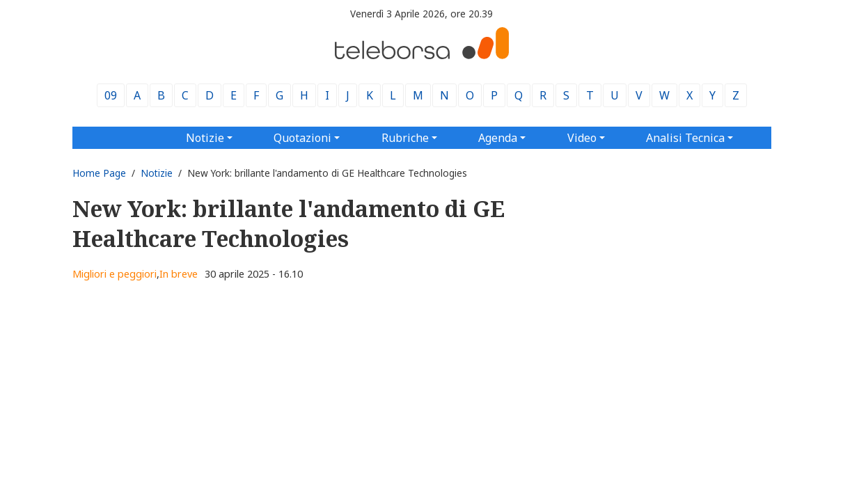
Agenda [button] (497, 137)
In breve (178, 273)
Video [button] (582, 137)
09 (110, 95)
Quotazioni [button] (302, 137)
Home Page (99, 173)
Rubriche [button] (405, 137)
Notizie (157, 173)
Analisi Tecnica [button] (685, 137)
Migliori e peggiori (114, 273)
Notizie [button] (205, 137)
